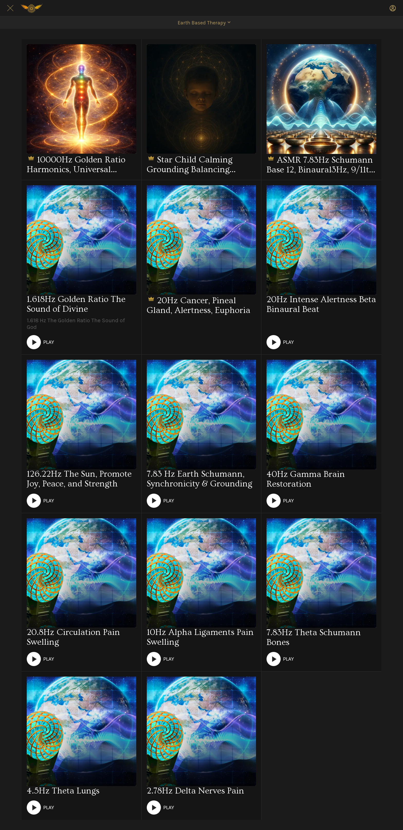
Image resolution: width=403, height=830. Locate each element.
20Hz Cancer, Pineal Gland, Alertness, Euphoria (198, 304)
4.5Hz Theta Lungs (63, 791)
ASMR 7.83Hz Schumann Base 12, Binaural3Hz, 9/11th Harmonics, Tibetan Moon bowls (320, 164)
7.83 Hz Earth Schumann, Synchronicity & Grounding (199, 479)
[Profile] (393, 8)
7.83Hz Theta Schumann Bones (314, 637)
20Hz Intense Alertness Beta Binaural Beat (321, 304)
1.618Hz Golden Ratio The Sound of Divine (76, 304)
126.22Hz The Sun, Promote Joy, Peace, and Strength (79, 479)
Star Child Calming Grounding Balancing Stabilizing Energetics (189, 164)
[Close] (10, 8)
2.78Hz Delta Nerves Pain (195, 791)
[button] (201, 22)
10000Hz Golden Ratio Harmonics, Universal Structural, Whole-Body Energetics (76, 164)
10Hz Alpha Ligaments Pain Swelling (200, 637)
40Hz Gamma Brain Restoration (306, 479)
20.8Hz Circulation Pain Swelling (73, 637)
